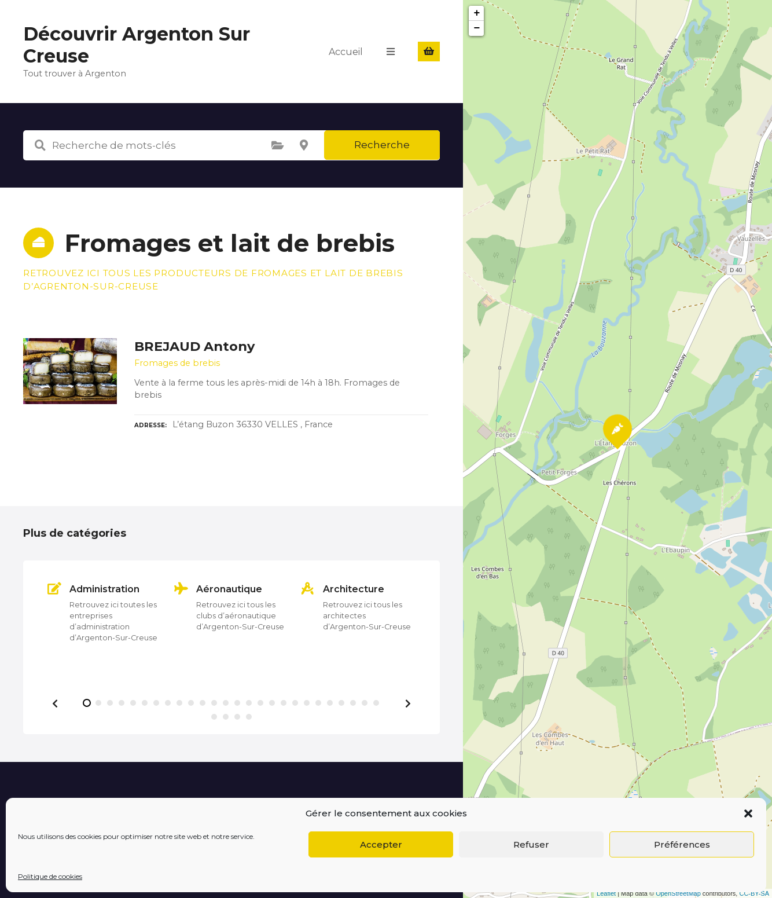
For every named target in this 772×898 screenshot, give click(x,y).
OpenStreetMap (678, 893)
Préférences (682, 844)
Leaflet (606, 893)
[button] (748, 813)
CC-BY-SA (754, 893)
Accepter (381, 844)
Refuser (531, 844)
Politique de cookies (50, 876)
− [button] (477, 28)
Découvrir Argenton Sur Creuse (136, 45)
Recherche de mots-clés (40, 145)
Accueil (346, 51)
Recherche (382, 145)
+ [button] (477, 13)
